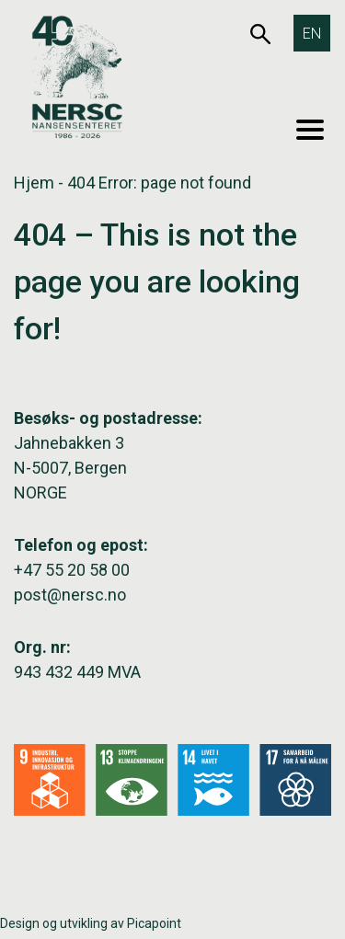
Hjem (34, 182)
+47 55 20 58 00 (72, 569)
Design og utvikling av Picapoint (90, 923)
